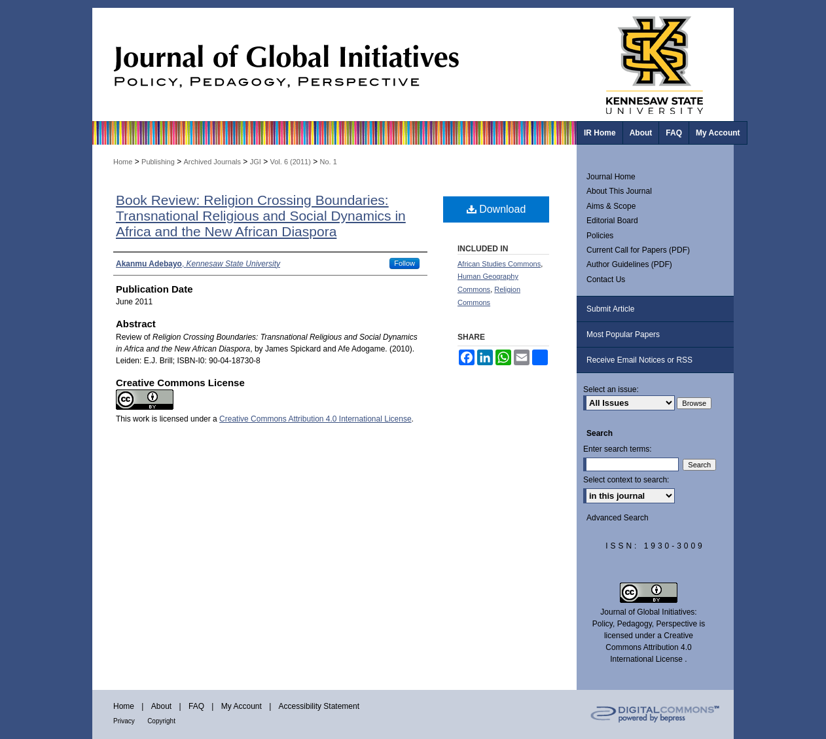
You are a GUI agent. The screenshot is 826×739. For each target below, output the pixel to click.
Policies (599, 235)
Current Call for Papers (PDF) (638, 250)
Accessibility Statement (319, 706)
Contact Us (605, 279)
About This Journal (619, 191)
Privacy (124, 721)
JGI (255, 162)
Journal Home (611, 176)
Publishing (158, 162)
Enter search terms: (617, 449)
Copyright (161, 721)
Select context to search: (626, 479)
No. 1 (328, 162)
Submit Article (610, 309)
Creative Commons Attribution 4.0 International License (315, 419)
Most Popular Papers (623, 334)
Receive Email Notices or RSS (639, 360)
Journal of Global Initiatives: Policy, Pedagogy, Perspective (334, 64)
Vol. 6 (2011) (290, 162)
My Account (241, 706)
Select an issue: (611, 389)
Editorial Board (612, 220)
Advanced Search (617, 517)
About (161, 706)
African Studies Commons (499, 264)
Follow (404, 263)
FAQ (196, 706)
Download (496, 209)
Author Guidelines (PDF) (629, 264)
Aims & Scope (611, 206)
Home (122, 162)
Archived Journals (212, 162)
